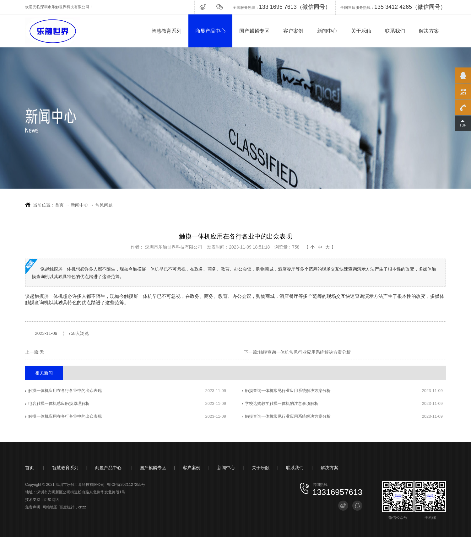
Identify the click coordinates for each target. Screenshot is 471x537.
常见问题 (104, 204)
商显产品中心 (210, 31)
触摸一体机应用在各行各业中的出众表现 (65, 390)
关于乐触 (361, 31)
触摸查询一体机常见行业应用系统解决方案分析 (304, 352)
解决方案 (429, 31)
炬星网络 (51, 499)
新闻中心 (327, 31)
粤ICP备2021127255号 (126, 484)
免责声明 (32, 507)
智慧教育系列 (166, 31)
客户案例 (293, 31)
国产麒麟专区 (254, 31)
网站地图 (49, 507)
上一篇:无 (34, 352)
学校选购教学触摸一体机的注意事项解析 (281, 403)
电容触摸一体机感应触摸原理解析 (58, 403)
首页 (59, 204)
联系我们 (395, 31)
